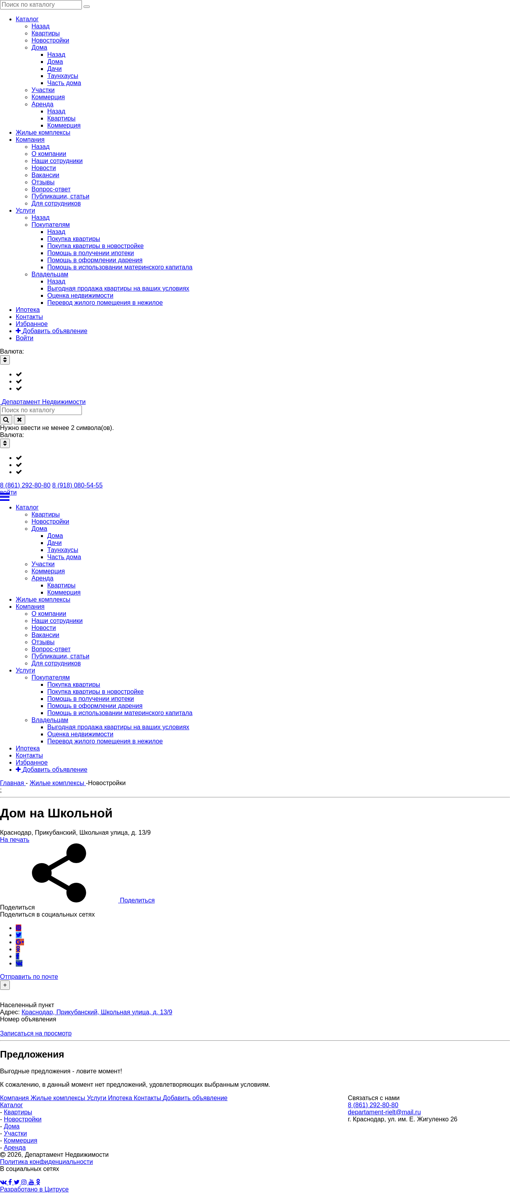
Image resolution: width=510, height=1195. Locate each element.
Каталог (11, 1105)
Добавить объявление (195, 1098)
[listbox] (255, 381)
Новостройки (23, 1119)
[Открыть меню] (255, 497)
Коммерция (20, 1140)
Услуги (97, 1098)
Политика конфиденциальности (46, 1161)
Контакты (148, 1098)
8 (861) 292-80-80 (25, 485)
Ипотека (121, 1098)
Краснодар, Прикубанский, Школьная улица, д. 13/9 (97, 1012)
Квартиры (18, 1112)
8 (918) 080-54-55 (77, 485)
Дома (12, 1126)
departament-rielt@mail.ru (384, 1112)
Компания (15, 1098)
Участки (15, 1133)
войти (8, 492)
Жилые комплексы (59, 1098)
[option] (263, 374)
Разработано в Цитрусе (34, 1189)
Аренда (15, 1147)
